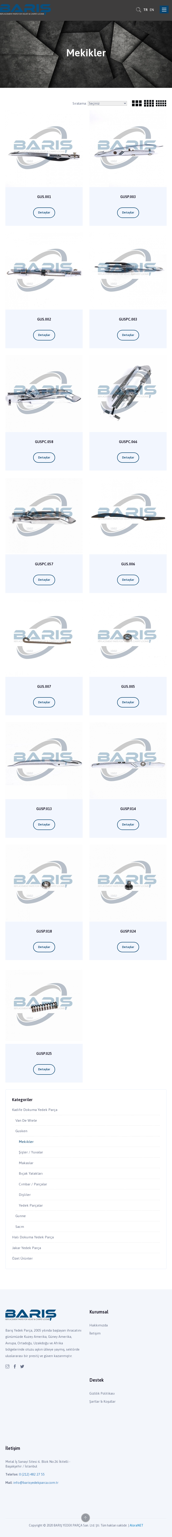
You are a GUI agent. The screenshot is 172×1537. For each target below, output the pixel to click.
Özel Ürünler (22, 1258)
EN (152, 10)
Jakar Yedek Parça (26, 1248)
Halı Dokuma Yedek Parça (33, 1237)
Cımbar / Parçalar (33, 1184)
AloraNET (136, 1525)
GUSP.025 (44, 1054)
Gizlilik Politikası (102, 1393)
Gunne (20, 1216)
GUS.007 (44, 686)
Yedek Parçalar (31, 1205)
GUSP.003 (128, 197)
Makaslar (26, 1163)
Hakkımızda (98, 1325)
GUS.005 (128, 686)
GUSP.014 (128, 809)
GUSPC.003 (128, 319)
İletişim (95, 1333)
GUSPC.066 (128, 442)
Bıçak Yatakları (31, 1173)
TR (145, 10)
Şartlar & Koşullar (102, 1401)
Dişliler (25, 1195)
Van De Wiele (26, 1120)
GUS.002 (44, 319)
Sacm (19, 1227)
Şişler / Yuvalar (31, 1152)
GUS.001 (44, 197)
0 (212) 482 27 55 (32, 1474)
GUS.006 (128, 564)
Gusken (21, 1131)
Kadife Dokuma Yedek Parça (34, 1110)
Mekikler (26, 1142)
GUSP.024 (128, 931)
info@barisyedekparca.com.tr (35, 1482)
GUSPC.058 (44, 442)
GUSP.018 (44, 931)
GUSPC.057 (44, 564)
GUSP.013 (44, 809)
